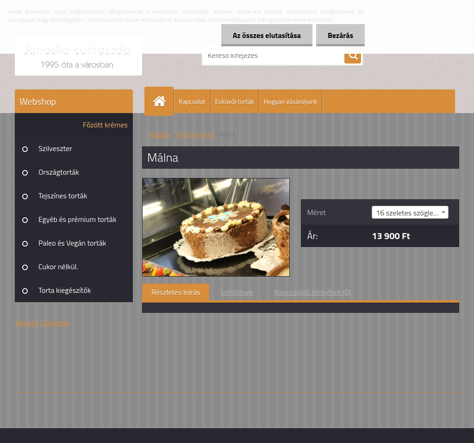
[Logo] (78, 55)
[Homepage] (163, 101)
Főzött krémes (105, 124)
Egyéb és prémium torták (77, 219)
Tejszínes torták (62, 195)
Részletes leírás (175, 291)
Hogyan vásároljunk (290, 101)
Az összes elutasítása (267, 35)
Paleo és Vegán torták (72, 242)
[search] (352, 55)
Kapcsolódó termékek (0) (312, 291)
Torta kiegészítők (64, 290)
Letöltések (237, 291)
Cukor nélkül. (58, 266)
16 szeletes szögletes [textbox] (409, 212)
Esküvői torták (234, 101)
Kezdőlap (159, 134)
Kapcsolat (192, 101)
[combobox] (410, 212)
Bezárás (340, 35)
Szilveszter (55, 148)
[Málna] (216, 182)
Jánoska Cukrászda (42, 322)
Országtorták (58, 171)
